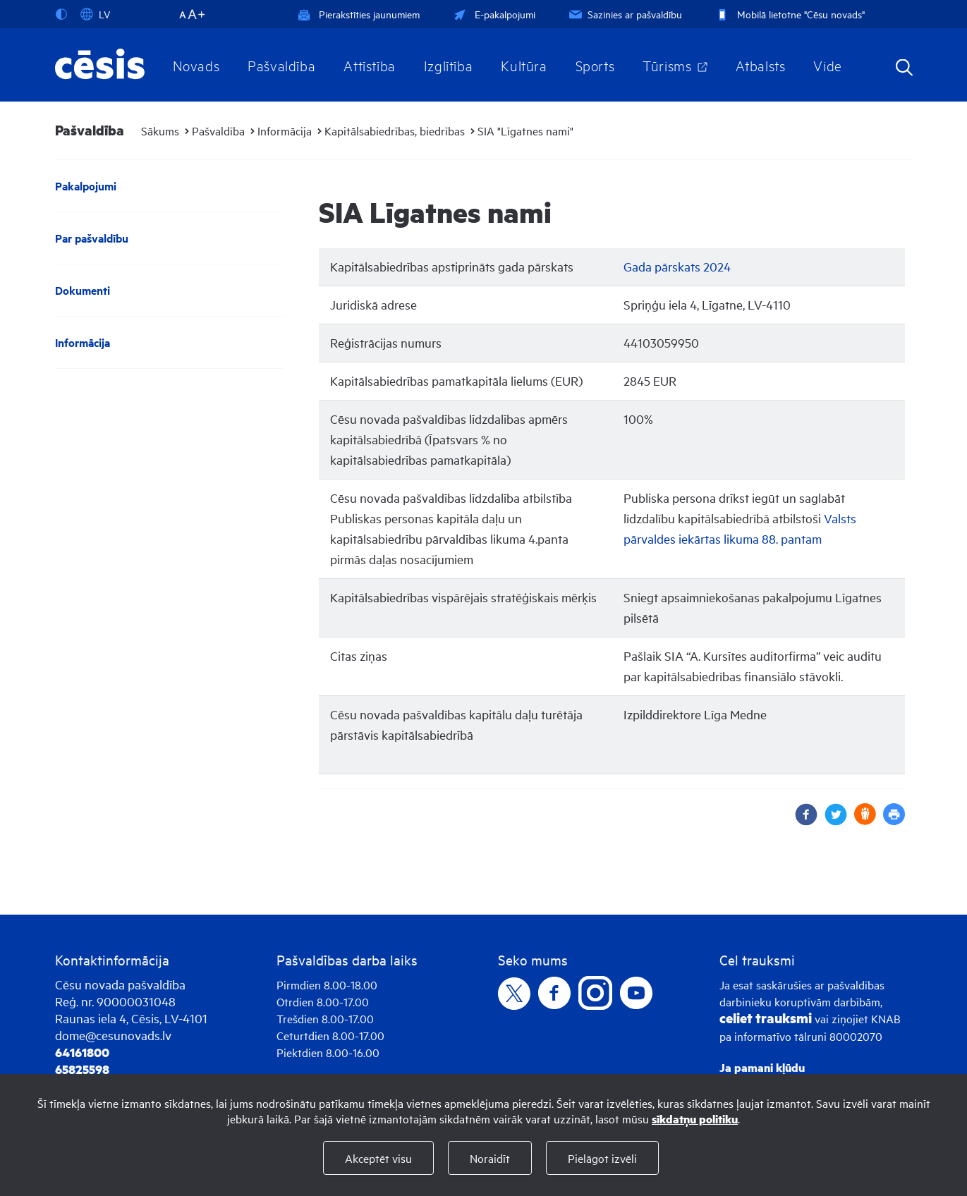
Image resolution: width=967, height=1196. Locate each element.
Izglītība (448, 65)
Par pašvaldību (91, 238)
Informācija (284, 130)
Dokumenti (82, 290)
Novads (196, 65)
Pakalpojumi (85, 186)
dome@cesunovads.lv (113, 1035)
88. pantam (792, 538)
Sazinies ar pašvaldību (624, 13)
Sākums (160, 130)
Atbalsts (761, 65)
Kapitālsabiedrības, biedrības (394, 130)
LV (95, 14)
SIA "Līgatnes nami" (525, 130)
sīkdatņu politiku (695, 1119)
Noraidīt (490, 1158)
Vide (827, 65)
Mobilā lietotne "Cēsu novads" (789, 13)
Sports (595, 65)
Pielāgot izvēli (602, 1158)
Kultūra (524, 65)
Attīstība (369, 65)
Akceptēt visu (378, 1158)
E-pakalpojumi (493, 13)
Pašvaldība (281, 65)
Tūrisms (667, 65)
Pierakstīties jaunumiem (359, 13)
